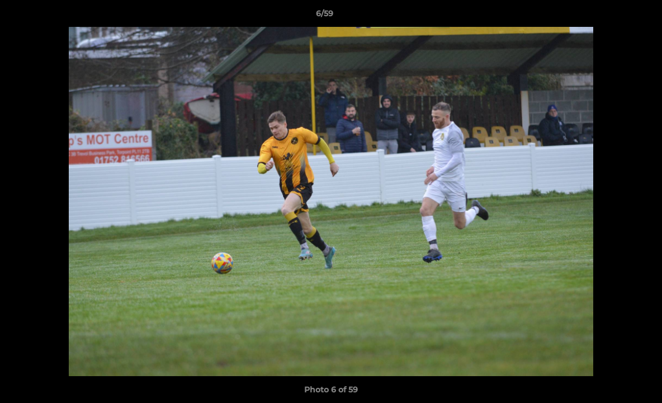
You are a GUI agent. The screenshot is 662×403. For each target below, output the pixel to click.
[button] (615, 16)
